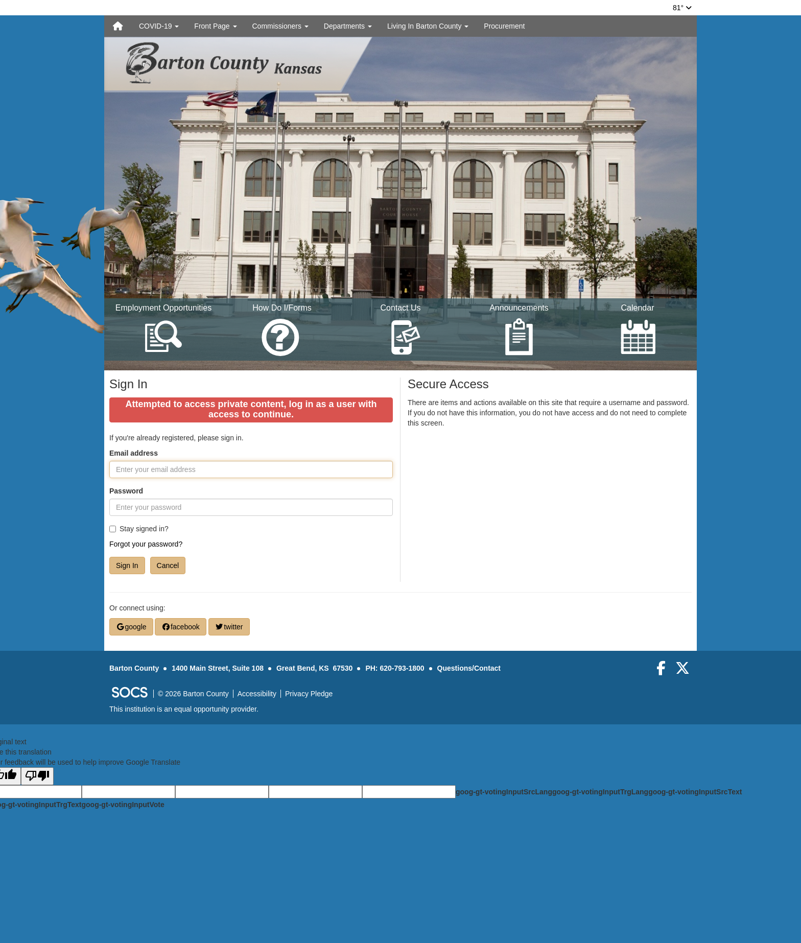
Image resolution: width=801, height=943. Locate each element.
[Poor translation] (37, 776)
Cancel (168, 565)
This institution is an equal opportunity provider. (183, 709)
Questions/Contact (469, 668)
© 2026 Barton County (193, 694)
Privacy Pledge (309, 694)
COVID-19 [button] (159, 26)
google (131, 627)
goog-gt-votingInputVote (122, 804)
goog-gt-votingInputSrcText (695, 792)
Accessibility (257, 694)
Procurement (504, 26)
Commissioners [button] (280, 26)
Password (126, 491)
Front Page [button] (215, 26)
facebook (180, 627)
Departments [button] (348, 26)
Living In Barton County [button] (427, 26)
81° (682, 8)
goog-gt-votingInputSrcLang (504, 792)
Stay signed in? (139, 529)
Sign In (127, 565)
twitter (229, 627)
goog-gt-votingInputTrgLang (600, 792)
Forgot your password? (145, 544)
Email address (133, 453)
